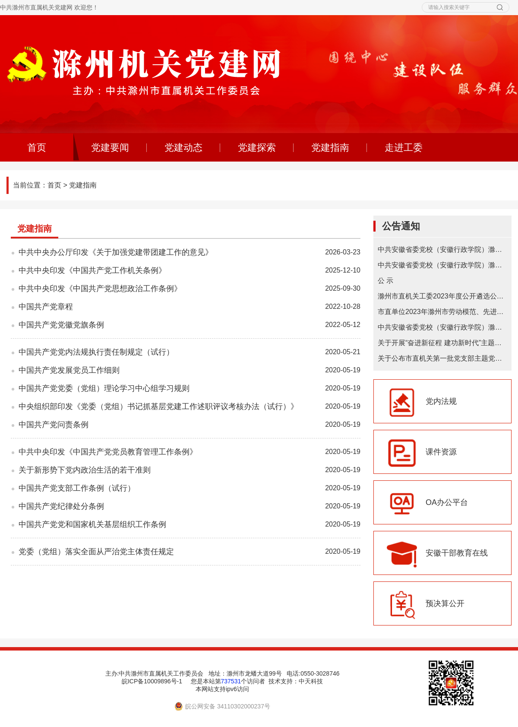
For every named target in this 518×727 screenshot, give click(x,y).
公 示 (385, 280)
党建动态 (183, 147)
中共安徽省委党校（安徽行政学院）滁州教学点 (442, 327)
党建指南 (330, 147)
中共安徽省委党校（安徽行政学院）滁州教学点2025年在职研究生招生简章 (442, 249)
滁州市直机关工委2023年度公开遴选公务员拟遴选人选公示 (442, 296)
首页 (54, 185)
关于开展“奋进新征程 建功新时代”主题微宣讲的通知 (442, 342)
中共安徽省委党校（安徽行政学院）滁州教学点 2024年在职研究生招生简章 (442, 265)
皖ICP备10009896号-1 (152, 681)
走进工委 (404, 147)
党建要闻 (110, 147)
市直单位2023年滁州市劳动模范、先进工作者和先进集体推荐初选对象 (442, 311)
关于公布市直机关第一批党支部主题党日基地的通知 (442, 358)
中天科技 (311, 681)
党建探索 (257, 147)
